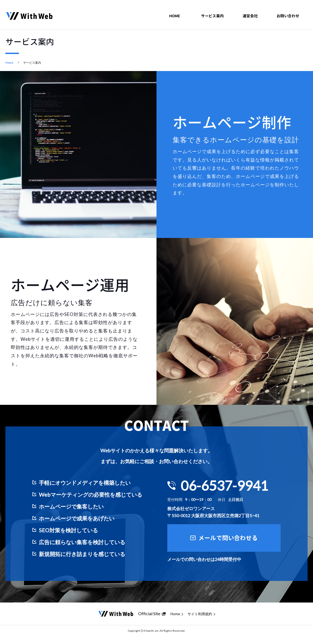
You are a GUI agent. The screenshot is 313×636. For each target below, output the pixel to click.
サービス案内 (212, 13)
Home (9, 62)
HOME (174, 13)
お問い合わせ (288, 13)
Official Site (149, 613)
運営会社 (250, 13)
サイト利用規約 (200, 614)
